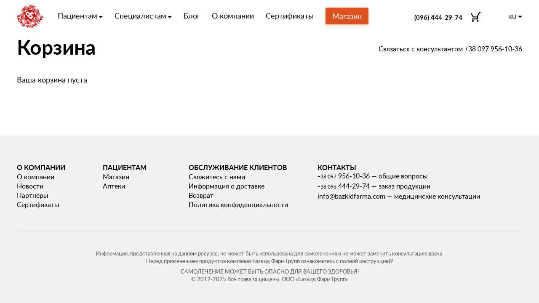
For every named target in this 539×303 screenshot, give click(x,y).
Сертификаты (290, 16)
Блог (192, 16)
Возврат (201, 195)
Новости (30, 186)
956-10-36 (344, 176)
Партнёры (32, 195)
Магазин (347, 16)
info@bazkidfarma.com (351, 196)
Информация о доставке (226, 186)
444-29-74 (344, 186)
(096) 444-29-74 (438, 17)
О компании (233, 16)
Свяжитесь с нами (217, 176)
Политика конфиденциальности (238, 204)
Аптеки (114, 186)
